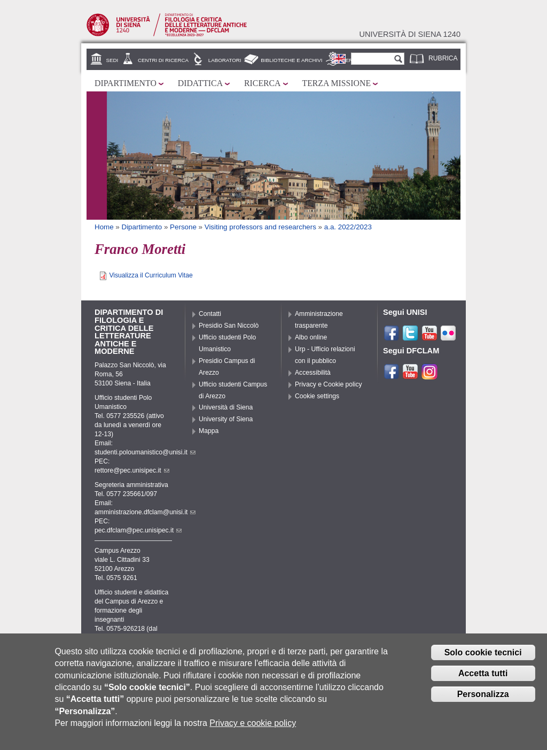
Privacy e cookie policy (252, 729)
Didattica (200, 83)
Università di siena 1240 (409, 34)
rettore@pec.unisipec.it (132, 470)
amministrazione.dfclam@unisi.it (145, 512)
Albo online (311, 337)
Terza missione (336, 83)
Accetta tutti (482, 679)
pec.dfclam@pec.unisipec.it (138, 530)
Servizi (352, 60)
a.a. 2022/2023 (348, 227)
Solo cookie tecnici (483, 658)
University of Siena (226, 419)
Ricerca (262, 83)
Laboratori (224, 60)
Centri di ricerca (163, 60)
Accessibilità (313, 372)
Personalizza (483, 700)
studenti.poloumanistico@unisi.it (145, 452)
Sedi (112, 60)
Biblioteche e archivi (291, 60)
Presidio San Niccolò (229, 325)
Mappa (208, 431)
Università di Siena (226, 407)
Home (104, 227)
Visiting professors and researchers (260, 227)
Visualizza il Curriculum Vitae (150, 275)
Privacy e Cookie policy (328, 384)
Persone (183, 227)
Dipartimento (126, 83)
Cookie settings (317, 396)
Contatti (210, 314)
